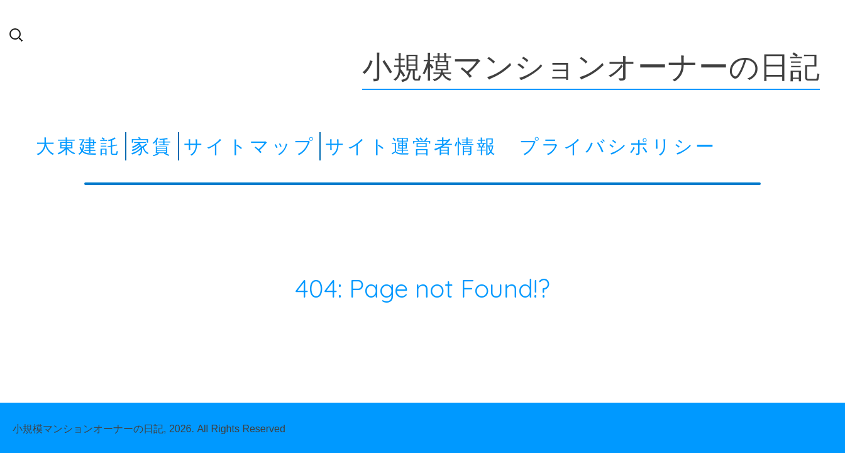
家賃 (152, 146)
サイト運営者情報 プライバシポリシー (521, 146)
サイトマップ (250, 146)
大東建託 (78, 146)
